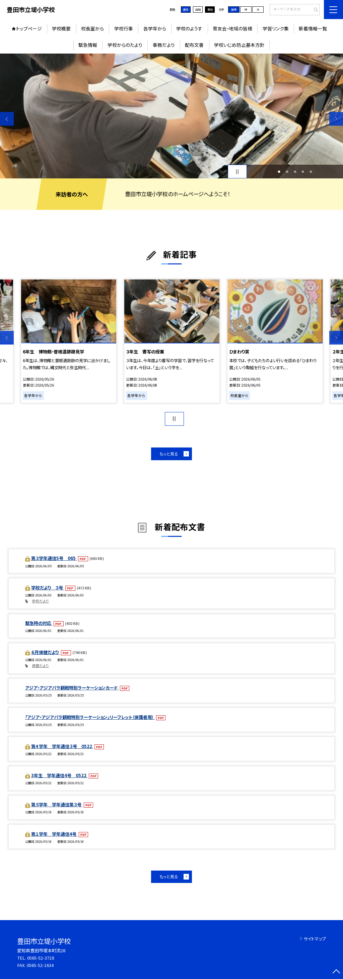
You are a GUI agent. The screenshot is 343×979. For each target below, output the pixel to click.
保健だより (40, 665)
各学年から (154, 28)
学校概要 (61, 28)
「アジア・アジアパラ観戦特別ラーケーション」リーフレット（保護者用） (90, 717)
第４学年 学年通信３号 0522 (62, 746)
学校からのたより (125, 45)
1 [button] (279, 171)
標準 (233, 9)
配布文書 (194, 45)
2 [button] (287, 171)
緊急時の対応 (38, 623)
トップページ (29, 28)
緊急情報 (87, 45)
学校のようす (189, 28)
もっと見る (168, 454)
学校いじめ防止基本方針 (239, 45)
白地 (198, 9)
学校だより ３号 (47, 587)
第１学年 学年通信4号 (54, 834)
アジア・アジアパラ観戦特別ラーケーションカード (72, 687)
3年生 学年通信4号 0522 (59, 775)
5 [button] (311, 171)
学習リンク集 (276, 28)
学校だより (40, 600)
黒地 (210, 9)
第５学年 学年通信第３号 (56, 804)
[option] (171, 116)
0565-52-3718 (40, 958)
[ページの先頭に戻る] (336, 972)
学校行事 (123, 28)
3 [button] (295, 171)
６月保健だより (45, 652)
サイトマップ (314, 938)
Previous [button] (7, 119)
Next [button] (336, 119)
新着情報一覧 (313, 28)
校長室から (92, 28)
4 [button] (302, 171)
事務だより (164, 45)
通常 (185, 9)
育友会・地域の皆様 (232, 28)
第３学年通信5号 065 (54, 558)
